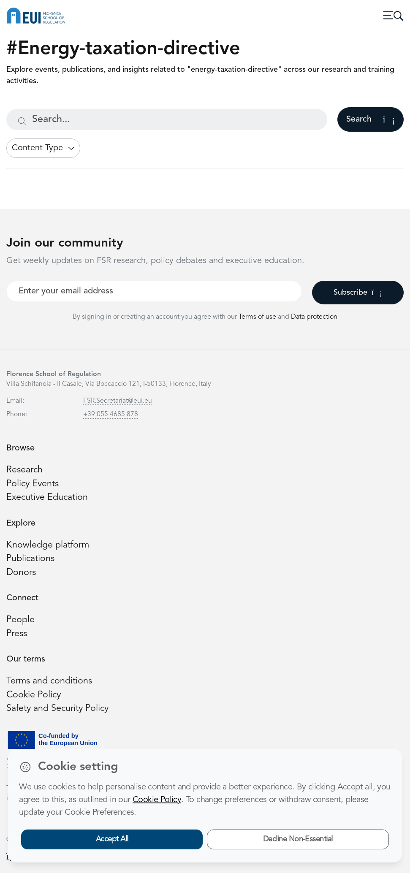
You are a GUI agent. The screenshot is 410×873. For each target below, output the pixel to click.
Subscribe (358, 292)
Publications (30, 558)
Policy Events (32, 484)
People (20, 619)
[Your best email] (154, 291)
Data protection (314, 317)
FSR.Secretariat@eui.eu (117, 401)
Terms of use (258, 317)
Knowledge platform (47, 545)
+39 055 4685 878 (110, 414)
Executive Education (47, 497)
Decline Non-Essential (298, 839)
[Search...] (166, 119)
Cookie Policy (33, 695)
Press (16, 633)
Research (24, 470)
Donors (21, 572)
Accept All (112, 839)
